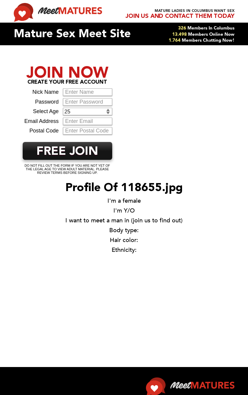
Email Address (41, 121)
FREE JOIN (67, 152)
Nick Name (45, 92)
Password (46, 102)
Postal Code (43, 131)
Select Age (45, 111)
